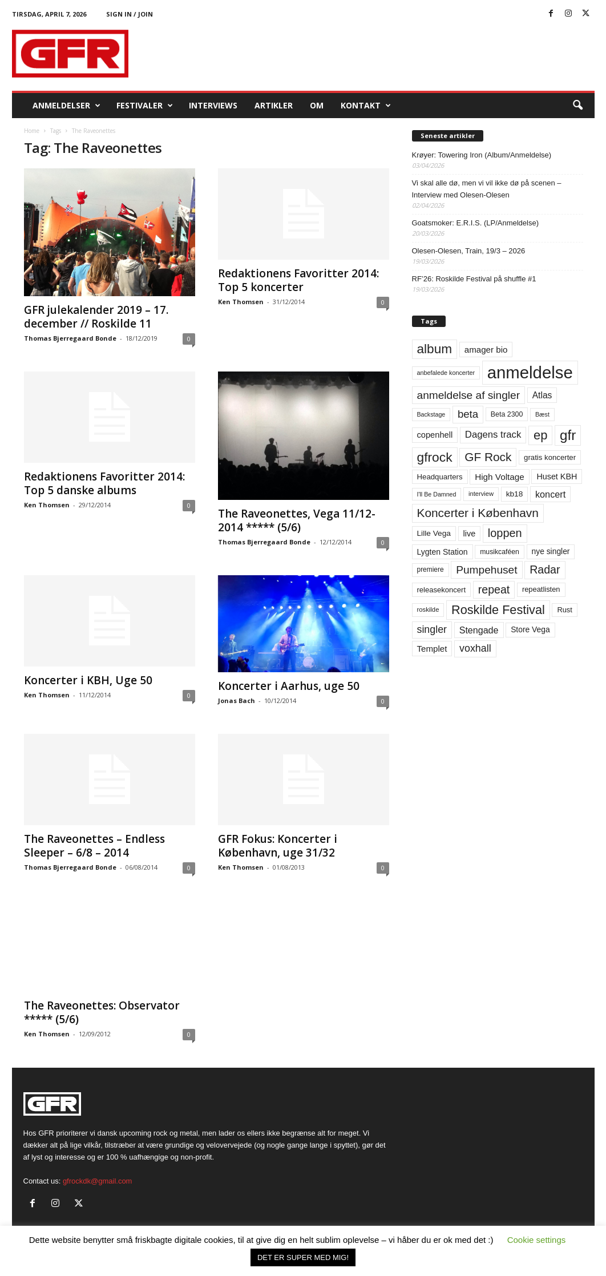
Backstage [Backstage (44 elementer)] (431, 414)
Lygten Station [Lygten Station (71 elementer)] (442, 551)
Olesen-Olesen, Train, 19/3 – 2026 (469, 251)
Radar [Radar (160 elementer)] (545, 569)
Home (31, 131)
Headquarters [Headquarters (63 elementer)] (440, 477)
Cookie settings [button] (536, 1240)
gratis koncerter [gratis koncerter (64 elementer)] (550, 457)
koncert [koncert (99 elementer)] (550, 494)
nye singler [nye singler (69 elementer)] (551, 551)
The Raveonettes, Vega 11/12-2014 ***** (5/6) (296, 520)
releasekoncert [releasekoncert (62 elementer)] (441, 589)
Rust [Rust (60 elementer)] (564, 609)
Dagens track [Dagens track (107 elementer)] (493, 434)
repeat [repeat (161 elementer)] (494, 589)
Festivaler (144, 105)
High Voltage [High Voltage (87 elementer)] (499, 477)
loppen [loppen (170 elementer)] (505, 533)
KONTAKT (366, 105)
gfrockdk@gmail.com (97, 1181)
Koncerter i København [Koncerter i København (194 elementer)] (478, 512)
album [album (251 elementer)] (435, 349)
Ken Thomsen (241, 301)
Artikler (273, 105)
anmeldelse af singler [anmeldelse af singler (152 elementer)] (468, 395)
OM (317, 105)
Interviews (213, 105)
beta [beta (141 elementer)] (468, 414)
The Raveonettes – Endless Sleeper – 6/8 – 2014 (94, 845)
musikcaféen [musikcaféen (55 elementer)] (499, 552)
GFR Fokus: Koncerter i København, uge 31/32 (277, 845)
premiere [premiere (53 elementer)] (430, 570)
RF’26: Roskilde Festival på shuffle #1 (474, 278)
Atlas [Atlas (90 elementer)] (542, 395)
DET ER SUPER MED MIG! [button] (303, 1257)
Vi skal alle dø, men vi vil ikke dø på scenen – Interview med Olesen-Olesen (486, 189)
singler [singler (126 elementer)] (432, 629)
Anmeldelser (66, 105)
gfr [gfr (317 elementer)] (568, 435)
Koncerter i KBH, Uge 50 (88, 680)
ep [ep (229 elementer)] (540, 435)
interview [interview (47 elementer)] (481, 493)
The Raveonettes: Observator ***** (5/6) (102, 1012)
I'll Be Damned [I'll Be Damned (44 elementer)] (436, 494)
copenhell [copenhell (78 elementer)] (435, 434)
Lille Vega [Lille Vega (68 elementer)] (434, 533)
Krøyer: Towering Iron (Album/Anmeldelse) (482, 155)
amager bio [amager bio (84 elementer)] (486, 349)
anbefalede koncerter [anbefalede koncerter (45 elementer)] (446, 372)
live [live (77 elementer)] (469, 533)
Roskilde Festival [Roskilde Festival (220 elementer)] (498, 610)
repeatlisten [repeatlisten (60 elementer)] (541, 589)
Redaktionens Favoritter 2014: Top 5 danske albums (104, 483)
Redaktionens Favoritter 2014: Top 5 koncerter (298, 280)
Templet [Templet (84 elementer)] (432, 648)
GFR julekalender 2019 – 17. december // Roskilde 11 (96, 316)
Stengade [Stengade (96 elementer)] (479, 630)
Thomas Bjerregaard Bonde (70, 338)
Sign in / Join (129, 14)
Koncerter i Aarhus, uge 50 (288, 686)
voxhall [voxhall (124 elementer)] (475, 648)
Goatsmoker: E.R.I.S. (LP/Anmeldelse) (475, 223)
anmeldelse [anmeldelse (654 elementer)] (530, 372)
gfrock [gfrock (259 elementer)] (435, 457)
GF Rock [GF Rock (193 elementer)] (487, 456)
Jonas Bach (236, 700)
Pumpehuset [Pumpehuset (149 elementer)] (486, 570)
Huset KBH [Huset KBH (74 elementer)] (556, 476)
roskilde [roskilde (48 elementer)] (428, 609)
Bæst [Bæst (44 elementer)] (542, 414)
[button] (577, 105)
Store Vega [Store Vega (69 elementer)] (530, 629)
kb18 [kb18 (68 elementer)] (514, 494)
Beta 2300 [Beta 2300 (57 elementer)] (507, 414)
